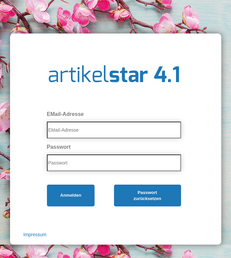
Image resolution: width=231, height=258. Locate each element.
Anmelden (70, 195)
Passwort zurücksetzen (147, 195)
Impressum (35, 234)
